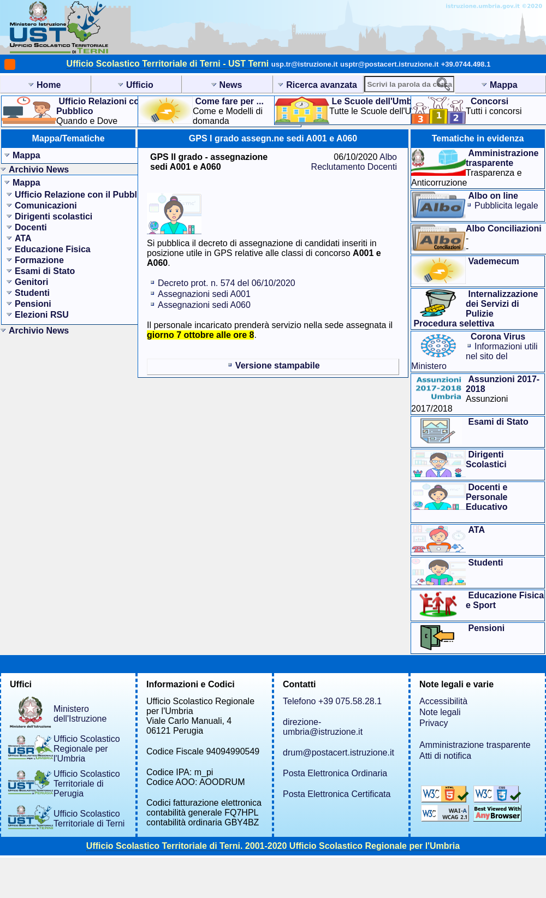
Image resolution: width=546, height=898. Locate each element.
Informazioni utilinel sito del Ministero (474, 356)
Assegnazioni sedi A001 (204, 294)
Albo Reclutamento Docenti (354, 161)
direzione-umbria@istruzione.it (323, 726)
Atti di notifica (445, 755)
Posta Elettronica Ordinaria (335, 773)
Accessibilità (443, 701)
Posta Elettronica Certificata (336, 794)
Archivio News (39, 169)
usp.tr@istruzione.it (304, 64)
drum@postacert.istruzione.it (338, 752)
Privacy (433, 723)
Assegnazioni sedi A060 (204, 305)
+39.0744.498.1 (466, 64)
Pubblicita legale (506, 205)
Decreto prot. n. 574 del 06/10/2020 (226, 283)
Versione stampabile (277, 365)
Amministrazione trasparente (475, 745)
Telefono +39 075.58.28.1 (332, 701)
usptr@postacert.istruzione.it (389, 64)
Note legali (440, 712)
